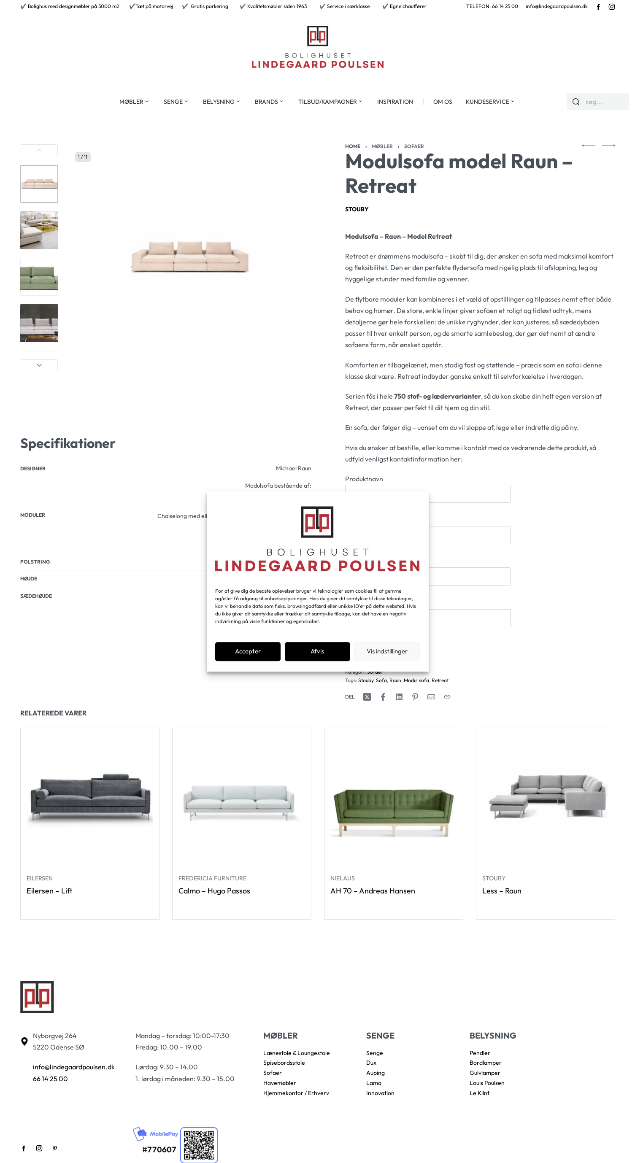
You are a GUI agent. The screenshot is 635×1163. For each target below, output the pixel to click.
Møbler (382, 146)
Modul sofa (416, 680)
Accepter (248, 652)
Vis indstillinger (387, 652)
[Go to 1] (39, 184)
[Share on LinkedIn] (399, 697)
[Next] (39, 365)
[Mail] (431, 697)
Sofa (381, 680)
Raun (395, 680)
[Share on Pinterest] (415, 697)
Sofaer (414, 146)
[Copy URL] (447, 697)
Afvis (317, 652)
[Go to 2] (39, 230)
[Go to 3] (39, 277)
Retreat (440, 680)
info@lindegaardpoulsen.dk (557, 6)
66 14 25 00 (50, 1078)
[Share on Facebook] (383, 697)
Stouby (357, 209)
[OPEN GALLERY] (189, 258)
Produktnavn (428, 489)
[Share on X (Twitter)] (367, 697)
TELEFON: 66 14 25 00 (492, 6)
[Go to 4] (39, 323)
